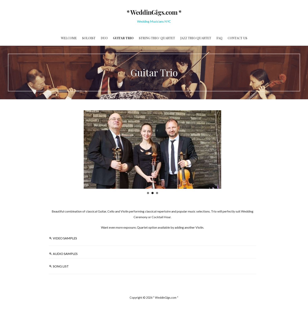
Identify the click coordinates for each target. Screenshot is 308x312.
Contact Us (237, 38)
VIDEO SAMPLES (65, 238)
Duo (104, 38)
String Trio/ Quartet (157, 38)
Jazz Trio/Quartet (195, 38)
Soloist (88, 38)
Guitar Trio (123, 38)
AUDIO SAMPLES (65, 253)
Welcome (69, 38)
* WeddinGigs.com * (154, 12)
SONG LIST (61, 266)
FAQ (219, 38)
